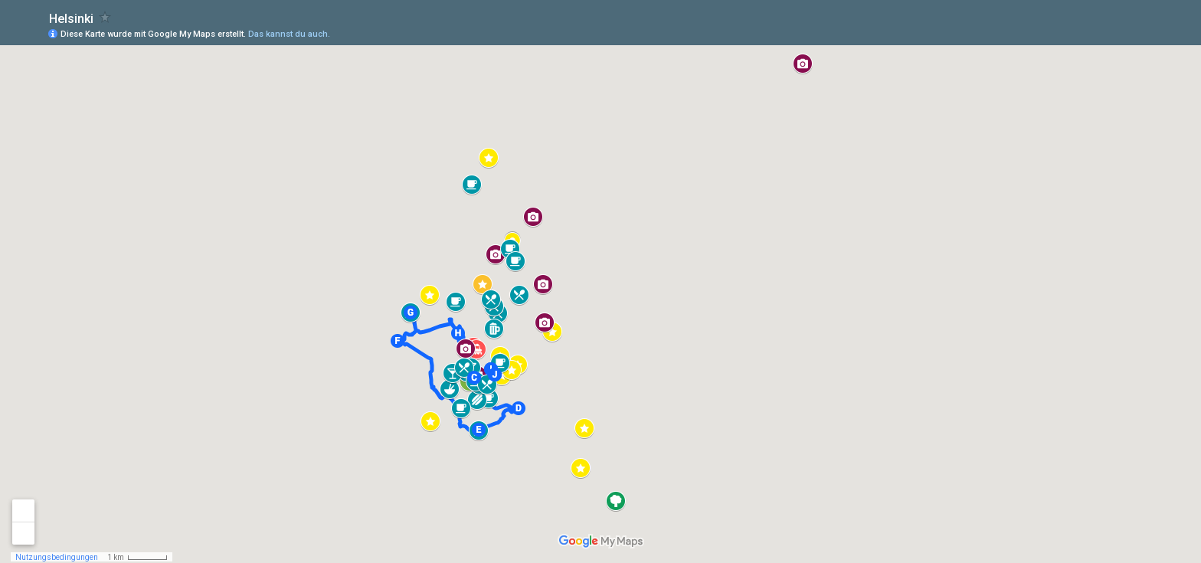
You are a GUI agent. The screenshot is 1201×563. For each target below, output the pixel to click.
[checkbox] (105, 17)
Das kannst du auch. (289, 34)
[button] (474, 377)
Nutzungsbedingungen (56, 557)
